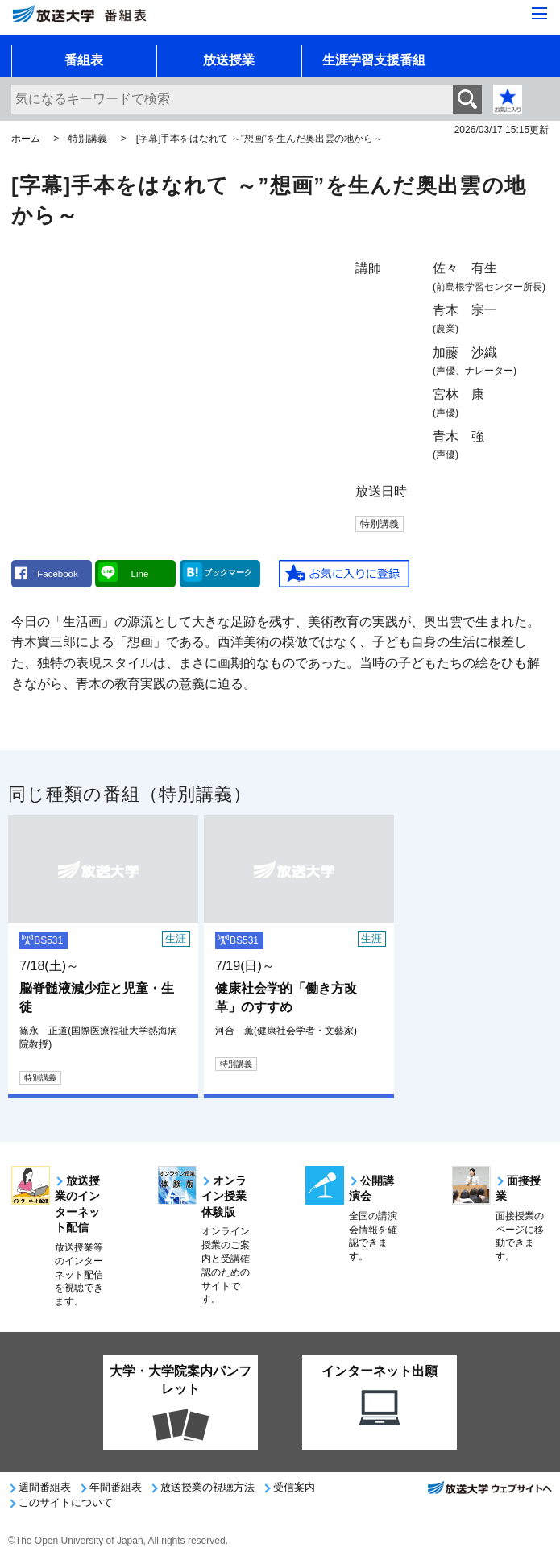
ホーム (25, 138)
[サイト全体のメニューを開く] (539, 14)
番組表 (83, 60)
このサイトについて (66, 1502)
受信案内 (294, 1487)
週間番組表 (45, 1487)
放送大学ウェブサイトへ (489, 1492)
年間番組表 (115, 1487)
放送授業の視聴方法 (207, 1487)
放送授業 (229, 60)
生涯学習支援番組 (373, 60)
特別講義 (87, 138)
